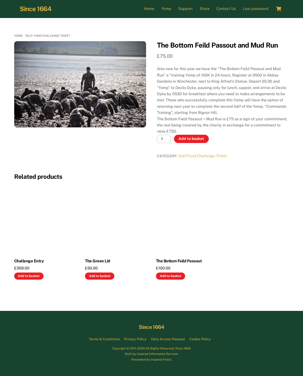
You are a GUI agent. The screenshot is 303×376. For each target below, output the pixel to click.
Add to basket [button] (29, 276)
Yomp (166, 8)
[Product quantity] (164, 139)
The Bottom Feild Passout (179, 261)
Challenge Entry (29, 261)
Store (204, 8)
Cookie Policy (200, 339)
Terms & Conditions (104, 339)
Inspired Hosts (161, 359)
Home (149, 8)
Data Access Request (168, 339)
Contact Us (226, 8)
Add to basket (191, 138)
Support (185, 8)
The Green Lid (97, 261)
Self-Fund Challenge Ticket (48, 35)
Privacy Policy (135, 339)
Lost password (255, 8)
